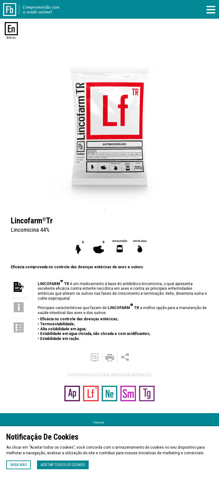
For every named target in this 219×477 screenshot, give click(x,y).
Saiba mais (18, 465)
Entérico (11, 37)
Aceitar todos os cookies (63, 465)
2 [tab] (114, 210)
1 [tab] (105, 210)
